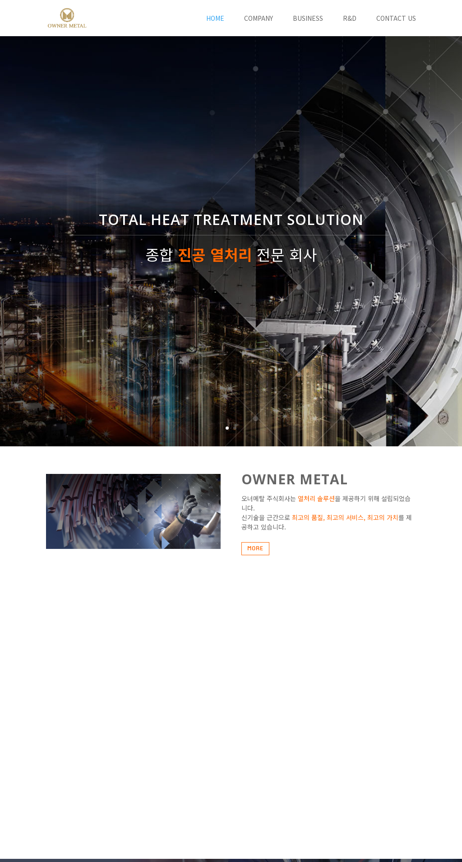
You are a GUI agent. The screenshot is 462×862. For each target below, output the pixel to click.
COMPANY (258, 19)
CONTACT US (396, 19)
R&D (349, 19)
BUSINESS (308, 19)
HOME (215, 19)
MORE (255, 548)
